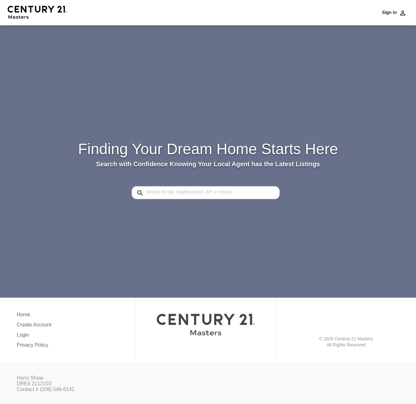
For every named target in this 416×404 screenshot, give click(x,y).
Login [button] (23, 335)
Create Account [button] (34, 324)
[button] (34, 336)
